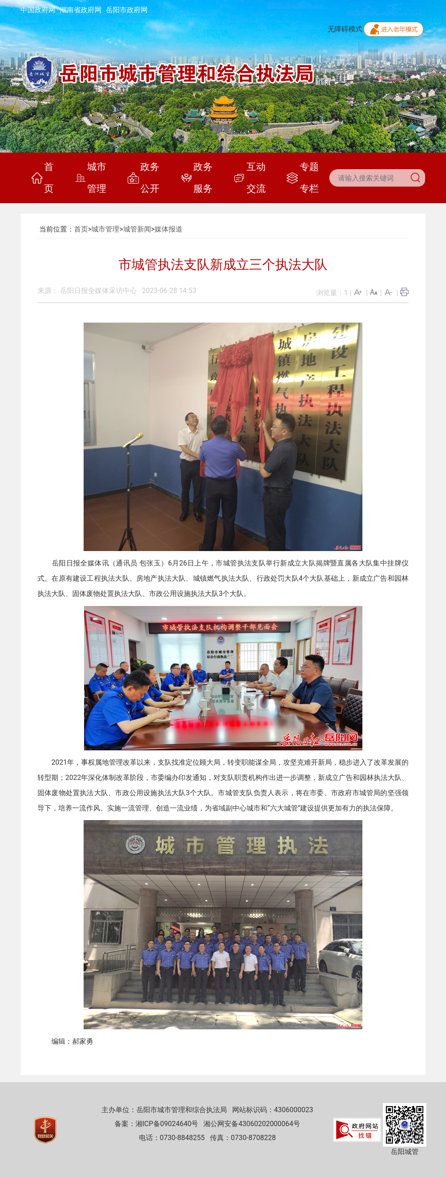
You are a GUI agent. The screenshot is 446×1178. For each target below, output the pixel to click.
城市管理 (90, 177)
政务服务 (197, 177)
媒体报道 (168, 229)
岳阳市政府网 (127, 10)
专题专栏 (302, 177)
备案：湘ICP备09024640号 (157, 1124)
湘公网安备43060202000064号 (251, 1124)
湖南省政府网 (80, 10)
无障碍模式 (345, 29)
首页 (42, 177)
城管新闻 (137, 229)
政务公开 (143, 177)
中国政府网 (37, 10)
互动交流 (249, 177)
